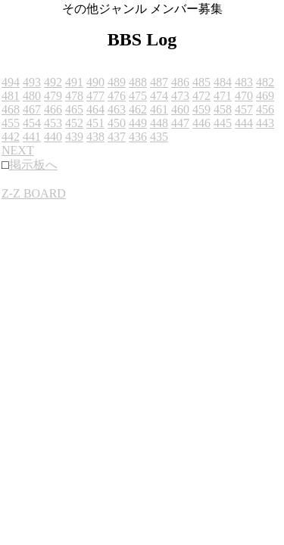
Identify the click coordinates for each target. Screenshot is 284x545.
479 (53, 95)
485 (201, 82)
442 (11, 136)
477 (95, 95)
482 (265, 82)
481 (11, 95)
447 (180, 123)
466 (53, 109)
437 (117, 136)
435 (159, 136)
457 (244, 109)
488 (138, 82)
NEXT (18, 150)
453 (53, 123)
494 (11, 82)
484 (223, 82)
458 (223, 109)
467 (32, 109)
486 (180, 82)
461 (159, 109)
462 (138, 109)
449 (138, 123)
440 (53, 136)
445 (223, 123)
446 (201, 123)
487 (159, 82)
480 (32, 95)
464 (95, 109)
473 (180, 95)
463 (117, 109)
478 (74, 95)
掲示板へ (33, 164)
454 (32, 123)
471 (223, 95)
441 (32, 136)
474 (159, 95)
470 (244, 95)
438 (95, 136)
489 (117, 82)
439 (74, 136)
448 (159, 123)
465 (74, 109)
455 (11, 123)
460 (180, 109)
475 (138, 95)
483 (244, 82)
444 (244, 123)
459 (201, 109)
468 (11, 109)
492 (53, 82)
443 (265, 123)
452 (74, 123)
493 (32, 82)
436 (138, 136)
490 (95, 82)
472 (201, 95)
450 (117, 123)
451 (95, 123)
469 (265, 95)
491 (74, 82)
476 (117, 95)
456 (265, 109)
